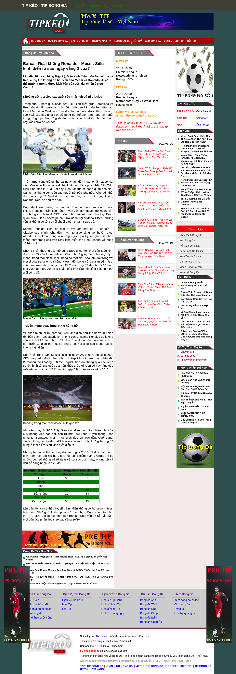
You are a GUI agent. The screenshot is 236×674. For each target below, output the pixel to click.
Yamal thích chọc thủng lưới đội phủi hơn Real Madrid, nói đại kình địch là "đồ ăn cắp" (196, 159)
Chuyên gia (187, 351)
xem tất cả (166, 144)
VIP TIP (140, 666)
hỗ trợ (191, 41)
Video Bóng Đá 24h (190, 266)
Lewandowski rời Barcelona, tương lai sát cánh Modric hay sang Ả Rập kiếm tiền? (156, 270)
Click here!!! (203, 111)
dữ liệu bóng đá (58, 41)
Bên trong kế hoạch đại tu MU (196, 306)
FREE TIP (186, 666)
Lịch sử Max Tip (111, 604)
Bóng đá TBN (148, 604)
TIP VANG (98, 669)
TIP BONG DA (95, 666)
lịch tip (179, 41)
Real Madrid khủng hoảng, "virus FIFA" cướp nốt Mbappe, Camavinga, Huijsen (197, 148)
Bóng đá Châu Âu (151, 621)
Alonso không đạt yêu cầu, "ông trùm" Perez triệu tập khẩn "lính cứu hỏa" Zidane (154, 205)
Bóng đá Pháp (149, 613)
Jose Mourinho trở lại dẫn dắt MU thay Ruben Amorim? (195, 201)
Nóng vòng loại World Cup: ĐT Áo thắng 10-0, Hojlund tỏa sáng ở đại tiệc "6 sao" (196, 192)
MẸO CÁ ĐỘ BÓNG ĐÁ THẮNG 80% (193, 414)
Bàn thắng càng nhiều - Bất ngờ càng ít (196, 401)
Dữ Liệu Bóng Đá (152, 594)
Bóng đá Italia (148, 617)
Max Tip (67, 604)
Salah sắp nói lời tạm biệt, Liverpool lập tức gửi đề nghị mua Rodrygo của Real (155, 253)
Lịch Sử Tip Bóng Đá (115, 594)
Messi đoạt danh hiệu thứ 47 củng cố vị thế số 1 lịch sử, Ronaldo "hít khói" (196, 139)
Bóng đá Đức (148, 608)
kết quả (137, 41)
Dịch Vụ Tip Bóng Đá (77, 594)
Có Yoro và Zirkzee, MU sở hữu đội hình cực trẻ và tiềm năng (195, 324)
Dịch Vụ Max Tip (101, 41)
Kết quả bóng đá (38, 604)
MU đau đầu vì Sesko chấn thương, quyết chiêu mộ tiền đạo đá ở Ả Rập (155, 321)
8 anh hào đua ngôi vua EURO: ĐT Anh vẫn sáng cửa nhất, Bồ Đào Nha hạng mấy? (196, 335)
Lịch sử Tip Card (111, 600)
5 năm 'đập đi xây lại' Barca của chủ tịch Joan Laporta (197, 293)
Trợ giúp (179, 608)
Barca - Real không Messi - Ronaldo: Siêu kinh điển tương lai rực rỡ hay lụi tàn (67, 571)
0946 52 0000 (188, 355)
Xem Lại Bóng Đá (189, 272)
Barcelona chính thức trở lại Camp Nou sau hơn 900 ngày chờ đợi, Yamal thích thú (155, 222)
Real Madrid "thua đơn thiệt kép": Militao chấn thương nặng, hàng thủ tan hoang (154, 154)
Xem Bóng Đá (184, 594)
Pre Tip (66, 608)
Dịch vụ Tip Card (72, 600)
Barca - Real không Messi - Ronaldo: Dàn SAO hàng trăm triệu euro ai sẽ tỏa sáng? (69, 578)
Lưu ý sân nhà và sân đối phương (195, 381)
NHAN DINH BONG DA (119, 666)
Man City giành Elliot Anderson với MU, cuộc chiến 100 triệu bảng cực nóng (155, 287)
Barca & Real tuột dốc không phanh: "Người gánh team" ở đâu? (62, 583)
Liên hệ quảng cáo (185, 613)
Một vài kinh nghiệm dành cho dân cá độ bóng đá (195, 387)
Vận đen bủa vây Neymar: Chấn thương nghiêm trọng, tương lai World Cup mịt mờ (154, 188)
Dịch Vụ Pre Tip (80, 41)
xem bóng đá (153, 41)
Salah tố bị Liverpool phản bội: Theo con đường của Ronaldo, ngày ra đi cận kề (156, 171)
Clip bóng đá (182, 604)
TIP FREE (171, 666)
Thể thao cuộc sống (40, 617)
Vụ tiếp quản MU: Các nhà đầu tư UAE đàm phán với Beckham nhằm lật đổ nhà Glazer (196, 171)
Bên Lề (168, 41)
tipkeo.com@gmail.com (194, 359)
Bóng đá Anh (148, 600)
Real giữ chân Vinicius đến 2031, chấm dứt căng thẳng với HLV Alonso (154, 304)
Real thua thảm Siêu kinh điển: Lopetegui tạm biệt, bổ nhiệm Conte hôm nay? (67, 564)
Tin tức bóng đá (40, 594)
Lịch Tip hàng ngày (113, 613)
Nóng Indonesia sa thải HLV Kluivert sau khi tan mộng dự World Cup (196, 182)
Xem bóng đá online (186, 600)
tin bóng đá (38, 41)
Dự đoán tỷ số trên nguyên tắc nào (196, 394)
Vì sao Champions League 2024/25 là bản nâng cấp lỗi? (195, 315)
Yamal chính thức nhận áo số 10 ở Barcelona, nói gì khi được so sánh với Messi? (196, 212)
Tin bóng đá (35, 613)
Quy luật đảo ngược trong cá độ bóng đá (196, 421)
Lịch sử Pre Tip (110, 608)
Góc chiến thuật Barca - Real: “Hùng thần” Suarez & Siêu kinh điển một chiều (66, 558)
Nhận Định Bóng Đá (190, 235)
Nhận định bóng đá (39, 608)
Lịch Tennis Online (189, 261)
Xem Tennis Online (190, 256)
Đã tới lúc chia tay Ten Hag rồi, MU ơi (196, 300)
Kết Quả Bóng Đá (189, 245)
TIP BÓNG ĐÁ (154, 666)
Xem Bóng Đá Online (191, 251)
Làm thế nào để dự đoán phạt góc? (195, 374)
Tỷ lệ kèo (33, 600)
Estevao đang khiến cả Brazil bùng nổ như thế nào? (194, 285)
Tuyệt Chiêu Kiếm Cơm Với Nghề (195, 407)
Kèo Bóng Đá (122, 41)
